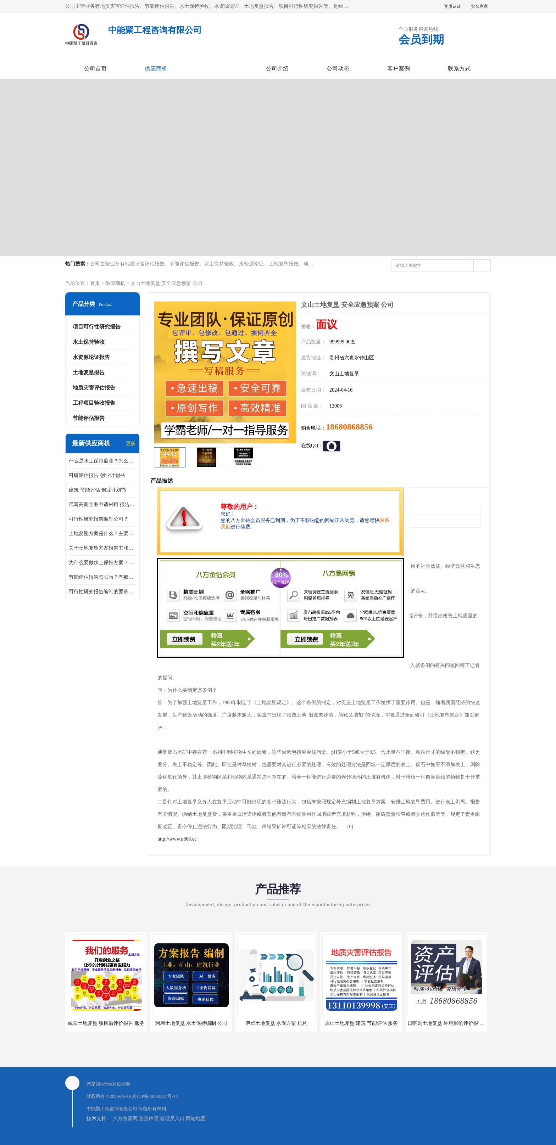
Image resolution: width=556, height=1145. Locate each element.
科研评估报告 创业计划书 (97, 475)
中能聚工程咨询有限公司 (112, 1108)
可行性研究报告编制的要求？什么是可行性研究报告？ (102, 591)
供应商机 (156, 69)
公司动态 (338, 69)
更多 (131, 443)
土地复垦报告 (89, 372)
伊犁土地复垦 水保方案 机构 (276, 1023)
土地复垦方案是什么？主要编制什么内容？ (102, 533)
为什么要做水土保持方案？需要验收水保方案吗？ (102, 562)
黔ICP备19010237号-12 (155, 1096)
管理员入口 (172, 1118)
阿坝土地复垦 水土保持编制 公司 (191, 1023)
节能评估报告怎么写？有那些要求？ (102, 577)
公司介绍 (277, 69)
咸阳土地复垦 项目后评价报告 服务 (106, 1023)
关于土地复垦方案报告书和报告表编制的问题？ (102, 548)
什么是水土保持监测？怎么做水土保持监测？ (102, 461)
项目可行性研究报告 (97, 327)
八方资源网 (125, 1118)
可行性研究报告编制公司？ (98, 519)
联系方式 (459, 69)
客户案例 (398, 69)
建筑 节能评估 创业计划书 (97, 490)
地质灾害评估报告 (94, 388)
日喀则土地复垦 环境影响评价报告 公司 (450, 1023)
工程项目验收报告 (94, 403)
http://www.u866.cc (176, 839)
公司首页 (95, 69)
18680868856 (349, 426)
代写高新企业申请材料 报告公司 (102, 504)
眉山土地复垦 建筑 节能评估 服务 (361, 1023)
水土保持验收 (89, 342)
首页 (95, 283)
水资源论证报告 (91, 357)
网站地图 (196, 1118)
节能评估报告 (89, 418)
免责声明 (149, 1118)
